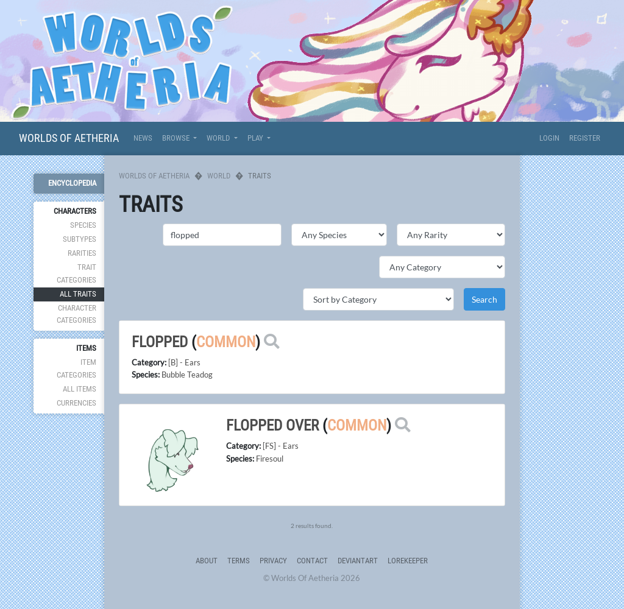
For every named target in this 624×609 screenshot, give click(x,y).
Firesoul (269, 458)
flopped (160, 342)
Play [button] (256, 138)
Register (584, 138)
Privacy (273, 560)
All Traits (78, 293)
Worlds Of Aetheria (69, 138)
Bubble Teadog (187, 374)
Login (549, 138)
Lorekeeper (408, 560)
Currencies (76, 402)
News (142, 138)
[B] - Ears (184, 362)
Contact (312, 560)
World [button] (219, 138)
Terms (238, 560)
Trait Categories (76, 273)
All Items (79, 388)
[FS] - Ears (281, 446)
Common (225, 342)
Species (83, 225)
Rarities (82, 253)
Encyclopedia (72, 183)
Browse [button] (176, 138)
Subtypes (79, 239)
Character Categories (76, 314)
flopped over (272, 425)
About (207, 560)
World (218, 175)
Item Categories (76, 368)
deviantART (358, 560)
